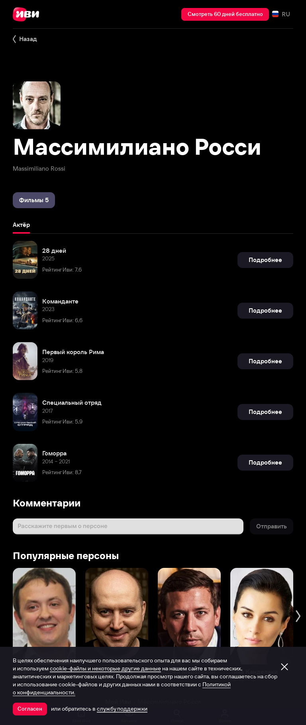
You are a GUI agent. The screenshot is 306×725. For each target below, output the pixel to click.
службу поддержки (122, 708)
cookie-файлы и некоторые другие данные (105, 668)
